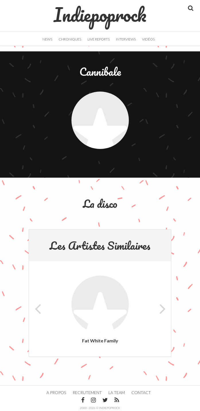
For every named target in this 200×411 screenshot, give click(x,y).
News (47, 39)
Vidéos (148, 39)
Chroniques (70, 39)
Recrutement (87, 392)
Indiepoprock (100, 12)
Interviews (126, 39)
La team (116, 392)
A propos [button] (56, 392)
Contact (141, 392)
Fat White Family (100, 340)
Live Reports (99, 39)
